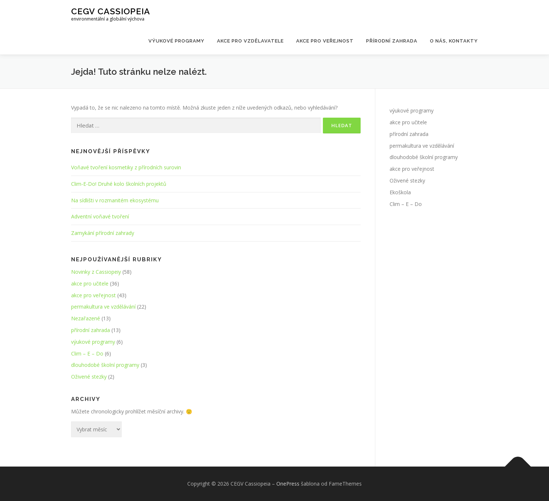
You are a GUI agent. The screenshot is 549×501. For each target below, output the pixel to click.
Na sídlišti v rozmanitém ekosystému (115, 200)
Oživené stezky (89, 376)
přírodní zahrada (90, 330)
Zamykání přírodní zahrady (102, 232)
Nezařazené (85, 318)
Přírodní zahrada (391, 41)
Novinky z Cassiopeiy (96, 271)
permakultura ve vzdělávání (103, 306)
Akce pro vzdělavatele (250, 41)
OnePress (287, 483)
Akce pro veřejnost (325, 41)
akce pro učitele (89, 283)
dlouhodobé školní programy (105, 364)
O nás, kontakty (454, 41)
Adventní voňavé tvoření (100, 216)
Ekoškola (400, 192)
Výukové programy (176, 41)
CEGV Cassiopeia (110, 11)
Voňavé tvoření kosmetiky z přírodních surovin (126, 167)
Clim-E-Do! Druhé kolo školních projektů (118, 183)
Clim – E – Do (87, 353)
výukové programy (93, 341)
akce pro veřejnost (93, 295)
